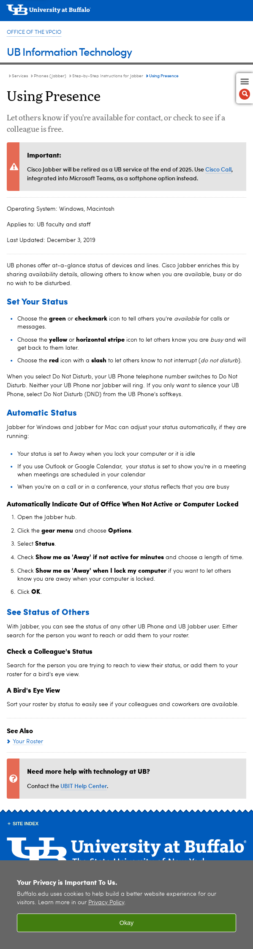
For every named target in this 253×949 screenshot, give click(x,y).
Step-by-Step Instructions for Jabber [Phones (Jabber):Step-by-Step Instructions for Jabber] (107, 76)
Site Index (25, 823)
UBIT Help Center (83, 786)
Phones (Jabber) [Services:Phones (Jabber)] (50, 76)
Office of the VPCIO (34, 32)
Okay (127, 922)
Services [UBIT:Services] (20, 76)
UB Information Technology (69, 51)
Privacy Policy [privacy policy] (106, 903)
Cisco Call (218, 169)
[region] (126, 904)
